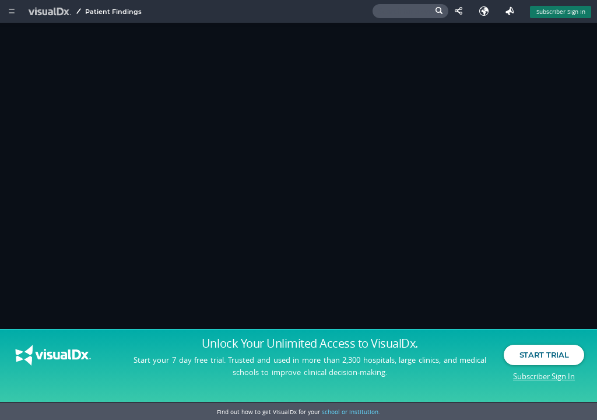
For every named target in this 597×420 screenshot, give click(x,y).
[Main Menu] (11, 11)
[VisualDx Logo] (51, 11)
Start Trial (543, 354)
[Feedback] (512, 11)
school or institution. (351, 412)
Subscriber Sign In (544, 376)
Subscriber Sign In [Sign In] (560, 12)
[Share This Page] (461, 11)
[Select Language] (487, 11)
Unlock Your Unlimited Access (310, 343)
